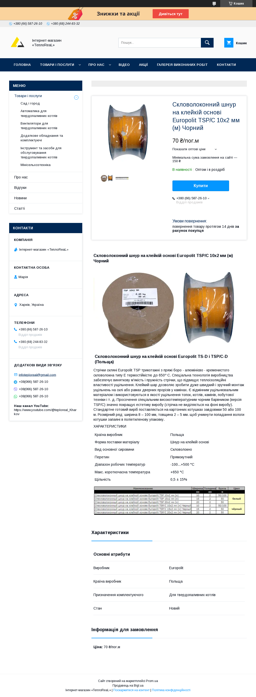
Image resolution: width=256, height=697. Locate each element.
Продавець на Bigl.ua (128, 685)
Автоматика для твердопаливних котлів (39, 113)
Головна (22, 65)
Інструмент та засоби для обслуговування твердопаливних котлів (41, 152)
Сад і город (30, 103)
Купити (201, 186)
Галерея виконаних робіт (182, 65)
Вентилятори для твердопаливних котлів (39, 126)
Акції (143, 65)
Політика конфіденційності (171, 690)
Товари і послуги (57, 65)
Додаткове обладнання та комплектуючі (42, 138)
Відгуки (21, 78)
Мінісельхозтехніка (36, 165)
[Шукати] (207, 43)
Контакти (226, 65)
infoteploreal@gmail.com (37, 374)
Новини (20, 198)
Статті (19, 208)
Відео (124, 65)
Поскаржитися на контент (131, 690)
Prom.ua (152, 681)
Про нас (96, 65)
